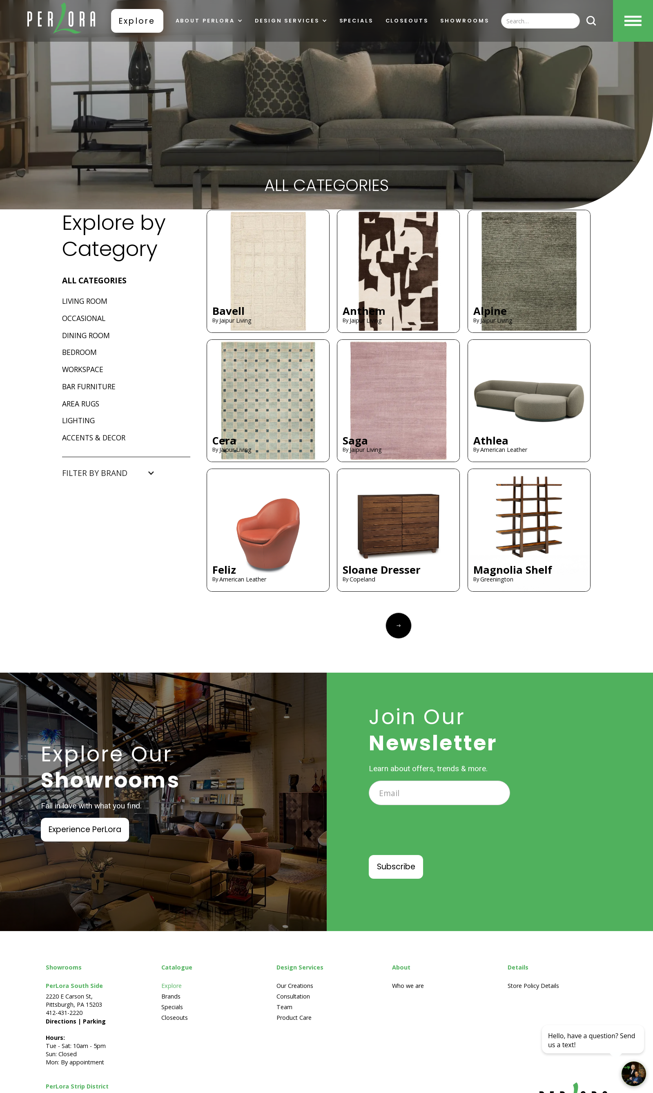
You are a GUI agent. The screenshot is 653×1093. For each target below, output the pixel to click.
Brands (171, 996)
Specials (356, 21)
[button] (209, 21)
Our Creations (294, 986)
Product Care (294, 1017)
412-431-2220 (64, 1013)
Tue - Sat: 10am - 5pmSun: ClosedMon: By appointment (76, 1041)
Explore (137, 21)
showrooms (464, 21)
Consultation (293, 996)
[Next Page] (399, 626)
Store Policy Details (533, 986)
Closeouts (406, 21)
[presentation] (431, 836)
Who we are (408, 986)
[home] (61, 20)
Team (284, 1007)
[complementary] (594, 1048)
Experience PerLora (85, 829)
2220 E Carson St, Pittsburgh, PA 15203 (74, 1000)
